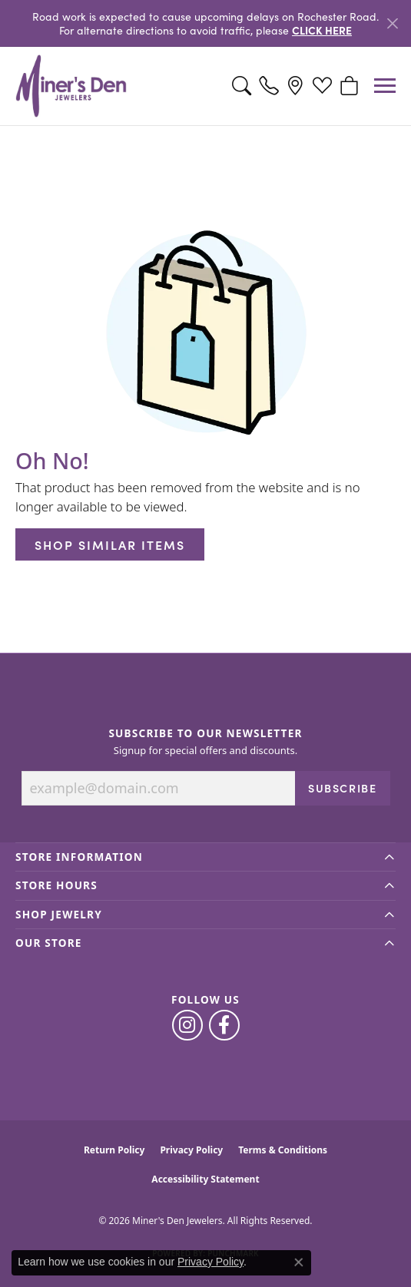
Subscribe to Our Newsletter (205, 733)
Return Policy (114, 1149)
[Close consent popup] (298, 1262)
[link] (268, 86)
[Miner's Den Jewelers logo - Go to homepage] (71, 86)
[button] (241, 86)
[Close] (392, 23)
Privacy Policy (191, 1149)
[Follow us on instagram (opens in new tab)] (187, 1025)
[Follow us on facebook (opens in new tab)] (224, 1025)
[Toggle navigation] (384, 85)
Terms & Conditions (282, 1149)
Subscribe (342, 788)
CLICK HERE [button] (322, 30)
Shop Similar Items (110, 544)
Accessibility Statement (205, 1179)
